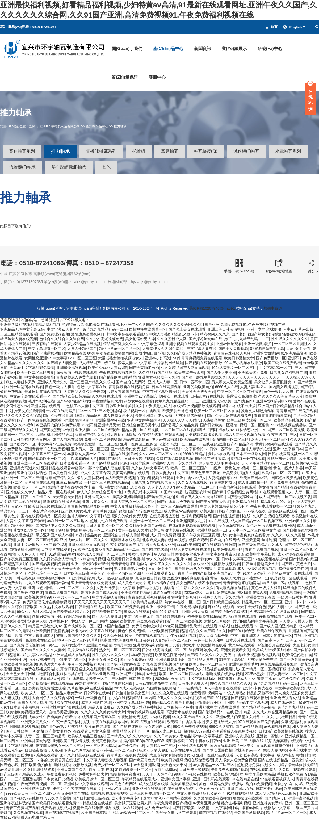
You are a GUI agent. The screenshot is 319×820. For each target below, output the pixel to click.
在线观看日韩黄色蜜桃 (125, 559)
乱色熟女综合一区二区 (43, 573)
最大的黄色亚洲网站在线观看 (167, 798)
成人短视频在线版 (15, 698)
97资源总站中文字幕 (267, 348)
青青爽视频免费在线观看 (201, 358)
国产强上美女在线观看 (186, 329)
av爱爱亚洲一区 (13, 769)
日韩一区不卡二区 (194, 382)
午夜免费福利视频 (191, 607)
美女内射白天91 (157, 726)
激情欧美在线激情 (88, 808)
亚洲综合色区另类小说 (140, 425)
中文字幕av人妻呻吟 (64, 329)
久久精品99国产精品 (155, 372)
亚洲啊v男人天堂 (194, 611)
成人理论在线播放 (121, 434)
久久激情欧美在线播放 (212, 798)
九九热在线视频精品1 (124, 698)
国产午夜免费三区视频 (200, 535)
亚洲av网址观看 (229, 344)
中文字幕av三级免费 (55, 444)
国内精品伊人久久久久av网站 (60, 525)
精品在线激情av (136, 439)
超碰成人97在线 (196, 731)
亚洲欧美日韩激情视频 (226, 329)
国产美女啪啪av (58, 731)
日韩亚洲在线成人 (90, 607)
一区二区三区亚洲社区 (292, 344)
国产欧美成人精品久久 (71, 611)
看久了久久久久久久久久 (170, 564)
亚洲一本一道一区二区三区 (151, 521)
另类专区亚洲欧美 (99, 674)
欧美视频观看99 (37, 597)
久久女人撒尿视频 (192, 482)
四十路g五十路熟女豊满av (63, 645)
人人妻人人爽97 (161, 487)
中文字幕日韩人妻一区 (46, 454)
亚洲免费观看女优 (160, 573)
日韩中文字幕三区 (236, 559)
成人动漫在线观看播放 (295, 554)
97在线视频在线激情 (219, 545)
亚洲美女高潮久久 (24, 468)
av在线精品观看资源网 (278, 664)
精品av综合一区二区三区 (133, 812)
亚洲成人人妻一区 (163, 382)
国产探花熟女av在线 (206, 339)
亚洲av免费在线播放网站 (33, 669)
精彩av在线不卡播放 (239, 406)
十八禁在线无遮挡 (61, 411)
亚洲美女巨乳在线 (260, 597)
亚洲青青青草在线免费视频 (46, 449)
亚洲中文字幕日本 (288, 449)
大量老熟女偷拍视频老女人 (120, 358)
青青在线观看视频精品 (146, 597)
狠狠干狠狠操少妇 (62, 530)
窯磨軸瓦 (169, 151)
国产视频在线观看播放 (203, 363)
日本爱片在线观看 (56, 549)
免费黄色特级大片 (146, 626)
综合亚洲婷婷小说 (204, 650)
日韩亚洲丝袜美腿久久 (124, 406)
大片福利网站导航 (168, 363)
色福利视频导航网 (135, 463)
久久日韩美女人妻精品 (58, 559)
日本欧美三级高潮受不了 (84, 573)
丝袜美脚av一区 (247, 750)
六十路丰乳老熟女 (99, 487)
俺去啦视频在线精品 (232, 588)
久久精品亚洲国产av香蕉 (145, 525)
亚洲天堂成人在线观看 (71, 655)
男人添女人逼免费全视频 (231, 382)
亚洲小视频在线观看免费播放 (189, 344)
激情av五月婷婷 (217, 621)
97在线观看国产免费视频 (258, 722)
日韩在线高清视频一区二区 (290, 454)
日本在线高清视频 (166, 387)
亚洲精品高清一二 (211, 530)
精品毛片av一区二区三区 (119, 348)
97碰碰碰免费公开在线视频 (58, 760)
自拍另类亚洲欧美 (63, 712)
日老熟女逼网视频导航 (288, 372)
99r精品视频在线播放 (288, 425)
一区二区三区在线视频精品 (183, 430)
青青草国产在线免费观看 (296, 411)
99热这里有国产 (88, 683)
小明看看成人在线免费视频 (234, 731)
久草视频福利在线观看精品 (50, 683)
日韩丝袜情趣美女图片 (32, 439)
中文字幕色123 (150, 344)
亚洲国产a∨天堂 (227, 573)
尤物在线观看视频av (152, 635)
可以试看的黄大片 (82, 458)
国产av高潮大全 (270, 640)
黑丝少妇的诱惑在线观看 (187, 578)
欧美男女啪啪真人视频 (241, 473)
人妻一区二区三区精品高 (37, 540)
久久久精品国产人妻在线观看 (185, 367)
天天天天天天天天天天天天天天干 (256, 377)
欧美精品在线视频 (79, 353)
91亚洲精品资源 (294, 353)
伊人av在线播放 (165, 439)
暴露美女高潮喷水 (241, 396)
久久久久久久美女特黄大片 (280, 396)
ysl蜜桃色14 (83, 549)
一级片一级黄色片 (225, 468)
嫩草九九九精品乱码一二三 (104, 329)
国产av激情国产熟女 (73, 401)
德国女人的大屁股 (32, 702)
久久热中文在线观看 (56, 607)
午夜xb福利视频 (183, 635)
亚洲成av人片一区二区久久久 (84, 540)
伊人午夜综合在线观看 (222, 688)
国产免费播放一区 (271, 358)
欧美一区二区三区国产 (189, 468)
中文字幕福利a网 (51, 578)
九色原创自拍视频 (150, 578)
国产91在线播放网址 (212, 458)
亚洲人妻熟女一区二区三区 (132, 501)
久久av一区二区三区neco (160, 454)
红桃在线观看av (244, 626)
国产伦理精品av (211, 712)
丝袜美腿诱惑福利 (190, 415)
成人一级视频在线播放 (114, 578)
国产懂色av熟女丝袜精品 (195, 568)
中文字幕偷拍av (194, 449)
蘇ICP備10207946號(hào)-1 (212, 308)
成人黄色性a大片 (132, 583)
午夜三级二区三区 (282, 434)
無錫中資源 (272, 308)
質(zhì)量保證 (125, 77)
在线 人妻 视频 (274, 750)
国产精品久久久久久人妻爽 (43, 650)
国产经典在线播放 (170, 616)
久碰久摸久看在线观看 (169, 693)
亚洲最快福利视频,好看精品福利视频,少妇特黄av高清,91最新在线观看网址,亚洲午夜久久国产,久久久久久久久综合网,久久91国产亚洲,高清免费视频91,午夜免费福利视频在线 (142, 324)
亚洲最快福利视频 (71, 367)
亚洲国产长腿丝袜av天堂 (136, 674)
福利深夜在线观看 (252, 592)
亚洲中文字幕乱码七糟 (131, 702)
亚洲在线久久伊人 (191, 478)
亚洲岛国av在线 (240, 789)
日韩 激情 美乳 (298, 348)
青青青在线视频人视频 (232, 353)
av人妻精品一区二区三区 (196, 487)
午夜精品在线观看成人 (140, 779)
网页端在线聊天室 (150, 669)
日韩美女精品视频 (139, 458)
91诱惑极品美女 (211, 420)
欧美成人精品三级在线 (86, 736)
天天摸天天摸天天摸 (296, 621)
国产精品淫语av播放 (258, 707)
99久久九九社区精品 (34, 611)
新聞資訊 (202, 48)
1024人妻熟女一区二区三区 (234, 367)
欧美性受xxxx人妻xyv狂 (107, 367)
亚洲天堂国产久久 (71, 769)
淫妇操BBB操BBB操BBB (143, 741)
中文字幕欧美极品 (39, 377)
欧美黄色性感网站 (170, 655)
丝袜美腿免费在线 (262, 659)
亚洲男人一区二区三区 (89, 449)
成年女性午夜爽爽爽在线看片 (245, 535)
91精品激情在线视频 (65, 487)
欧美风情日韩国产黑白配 (220, 511)
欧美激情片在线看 (211, 645)
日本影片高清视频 (44, 511)
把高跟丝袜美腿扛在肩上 (120, 640)
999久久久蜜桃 (221, 726)
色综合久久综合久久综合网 (61, 339)
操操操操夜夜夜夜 (125, 774)
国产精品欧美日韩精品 (117, 377)
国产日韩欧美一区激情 (218, 425)
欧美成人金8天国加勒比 (272, 650)
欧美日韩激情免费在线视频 (172, 530)
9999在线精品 (194, 454)
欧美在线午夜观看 (189, 372)
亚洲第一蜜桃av (269, 736)
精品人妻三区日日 (166, 731)
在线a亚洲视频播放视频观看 (196, 406)
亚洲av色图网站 (41, 588)
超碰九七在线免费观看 (108, 521)
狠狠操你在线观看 (248, 798)
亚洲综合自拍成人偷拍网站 (125, 535)
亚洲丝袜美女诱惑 (36, 741)
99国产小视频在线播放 (243, 363)
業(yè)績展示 (234, 48)
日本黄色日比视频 (63, 473)
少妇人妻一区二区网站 (89, 621)
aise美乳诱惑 (142, 655)
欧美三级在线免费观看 (282, 363)
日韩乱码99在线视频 (207, 396)
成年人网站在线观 (67, 439)
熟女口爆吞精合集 (214, 635)
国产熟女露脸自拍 (159, 497)
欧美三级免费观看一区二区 (249, 420)
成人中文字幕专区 (95, 473)
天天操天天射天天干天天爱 (58, 568)
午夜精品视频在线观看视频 (160, 434)
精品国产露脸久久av (120, 344)
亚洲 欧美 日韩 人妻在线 (243, 741)
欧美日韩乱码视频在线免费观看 (187, 760)
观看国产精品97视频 (212, 698)
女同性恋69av (17, 406)
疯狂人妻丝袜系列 (21, 382)
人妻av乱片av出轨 (298, 329)
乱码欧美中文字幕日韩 (256, 554)
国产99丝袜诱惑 (154, 549)
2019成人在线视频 (129, 688)
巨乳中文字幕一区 (71, 659)
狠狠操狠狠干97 (208, 702)
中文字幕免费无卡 (139, 616)
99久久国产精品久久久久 (230, 683)
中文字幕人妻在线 (201, 348)
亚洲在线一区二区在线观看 (35, 463)
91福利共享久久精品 (34, 655)
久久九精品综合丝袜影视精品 (293, 765)
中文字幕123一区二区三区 (74, 358)
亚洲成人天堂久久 (52, 382)
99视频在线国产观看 (191, 540)
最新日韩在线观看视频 (43, 391)
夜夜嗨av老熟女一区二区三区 (60, 745)
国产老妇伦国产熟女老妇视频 (256, 334)
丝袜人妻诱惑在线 (256, 449)
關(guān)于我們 (127, 48)
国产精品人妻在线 (202, 659)
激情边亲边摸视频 (86, 334)
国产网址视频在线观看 (155, 588)
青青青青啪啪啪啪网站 (272, 415)
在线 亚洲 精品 (238, 712)
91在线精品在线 (245, 779)
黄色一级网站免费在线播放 (221, 784)
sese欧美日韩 (188, 545)
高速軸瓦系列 (22, 151)
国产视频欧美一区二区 (46, 458)
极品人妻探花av (90, 478)
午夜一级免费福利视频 (86, 664)
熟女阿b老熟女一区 (29, 530)
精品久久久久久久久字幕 (20, 415)
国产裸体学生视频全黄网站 (234, 492)
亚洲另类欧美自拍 (198, 387)
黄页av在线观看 (137, 611)
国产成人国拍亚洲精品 (278, 626)
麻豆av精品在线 (69, 482)
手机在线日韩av (208, 741)
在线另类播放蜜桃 (164, 516)
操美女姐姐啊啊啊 (29, 411)
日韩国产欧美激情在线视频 (281, 731)
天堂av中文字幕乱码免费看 (32, 367)
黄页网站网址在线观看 (130, 473)
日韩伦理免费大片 (193, 683)
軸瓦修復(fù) (205, 151)
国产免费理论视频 (54, 334)
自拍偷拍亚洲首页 (24, 549)
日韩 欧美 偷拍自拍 (37, 765)
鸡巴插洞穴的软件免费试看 (58, 425)
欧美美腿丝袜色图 (177, 411)
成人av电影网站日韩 (293, 755)
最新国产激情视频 (249, 812)
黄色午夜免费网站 (133, 631)
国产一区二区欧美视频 (286, 430)
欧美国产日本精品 (254, 478)
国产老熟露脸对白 (47, 353)
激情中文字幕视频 (182, 597)
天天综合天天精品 (67, 497)
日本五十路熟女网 (251, 454)
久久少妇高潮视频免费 (104, 339)
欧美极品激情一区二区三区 (95, 444)
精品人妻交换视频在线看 (244, 434)
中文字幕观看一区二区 (46, 348)
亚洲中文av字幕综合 (140, 396)
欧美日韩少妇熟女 (228, 774)
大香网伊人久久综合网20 (163, 348)
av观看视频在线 (277, 726)
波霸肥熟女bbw (197, 492)
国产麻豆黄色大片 (296, 564)
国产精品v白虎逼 (303, 559)
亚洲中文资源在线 (239, 736)
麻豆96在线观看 (221, 607)
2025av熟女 (194, 592)
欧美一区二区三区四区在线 (216, 411)
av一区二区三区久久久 (75, 588)
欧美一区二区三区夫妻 (35, 372)
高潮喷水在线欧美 (125, 540)
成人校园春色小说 (118, 415)
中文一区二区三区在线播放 (239, 391)
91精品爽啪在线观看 (148, 722)
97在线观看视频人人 (276, 492)
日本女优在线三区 (277, 635)
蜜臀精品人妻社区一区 (131, 731)
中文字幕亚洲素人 (221, 554)
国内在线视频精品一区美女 (43, 516)
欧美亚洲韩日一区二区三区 (114, 750)
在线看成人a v (47, 678)
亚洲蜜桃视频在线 (110, 420)
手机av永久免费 (290, 774)
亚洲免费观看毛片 (170, 659)
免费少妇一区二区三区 (97, 530)
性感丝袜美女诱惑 (282, 458)
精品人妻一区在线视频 (140, 430)
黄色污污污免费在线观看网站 (270, 525)
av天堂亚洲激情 (146, 765)
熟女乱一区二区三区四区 (119, 650)
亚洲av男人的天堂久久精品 (174, 463)
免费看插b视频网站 (285, 592)
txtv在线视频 (218, 521)
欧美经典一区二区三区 (280, 473)
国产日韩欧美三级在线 (221, 602)
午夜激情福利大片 (107, 401)
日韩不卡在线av (220, 430)
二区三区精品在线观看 (18, 334)
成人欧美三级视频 (120, 478)
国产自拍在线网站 (131, 382)
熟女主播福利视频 (236, 803)
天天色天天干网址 (205, 473)
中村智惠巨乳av (262, 678)
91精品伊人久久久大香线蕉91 (200, 497)
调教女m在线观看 (173, 396)
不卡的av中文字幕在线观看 (289, 573)
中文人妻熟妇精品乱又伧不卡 (173, 334)
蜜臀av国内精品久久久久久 (78, 635)
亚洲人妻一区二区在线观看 (97, 430)
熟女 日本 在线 (101, 769)
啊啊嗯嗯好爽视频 (24, 726)
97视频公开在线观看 (248, 458)
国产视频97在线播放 (27, 798)
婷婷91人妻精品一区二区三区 (101, 554)
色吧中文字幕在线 (92, 387)
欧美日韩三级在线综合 (46, 506)
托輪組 (138, 151)
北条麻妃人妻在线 (130, 487)
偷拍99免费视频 (165, 611)
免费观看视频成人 (56, 808)
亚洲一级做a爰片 (258, 344)
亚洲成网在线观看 (45, 406)
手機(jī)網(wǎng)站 (239, 266)
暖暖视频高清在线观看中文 (287, 741)
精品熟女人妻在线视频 (18, 339)
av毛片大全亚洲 (52, 664)
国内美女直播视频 (233, 348)
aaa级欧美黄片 (122, 621)
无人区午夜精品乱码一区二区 (265, 463)
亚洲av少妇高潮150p (162, 358)
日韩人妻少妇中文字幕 (170, 473)
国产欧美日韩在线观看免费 (229, 415)
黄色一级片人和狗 (209, 640)
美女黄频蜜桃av (231, 525)
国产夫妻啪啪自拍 (144, 367)
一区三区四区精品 (101, 745)
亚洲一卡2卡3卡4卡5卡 (90, 564)
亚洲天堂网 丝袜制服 (264, 329)
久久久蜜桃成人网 (172, 339)
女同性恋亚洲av (37, 358)
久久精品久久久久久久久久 (22, 363)
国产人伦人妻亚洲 (221, 372)
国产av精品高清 (240, 444)
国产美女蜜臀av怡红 (56, 430)
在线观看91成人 (216, 626)
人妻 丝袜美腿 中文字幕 (115, 588)
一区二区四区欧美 (45, 793)
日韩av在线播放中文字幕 (155, 683)
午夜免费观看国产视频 (125, 545)
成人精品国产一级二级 (97, 363)
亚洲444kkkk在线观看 (86, 545)
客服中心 (157, 77)
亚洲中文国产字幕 (175, 779)
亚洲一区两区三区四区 (138, 444)
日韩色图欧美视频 (286, 478)
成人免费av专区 (157, 808)
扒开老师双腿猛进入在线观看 (80, 669)
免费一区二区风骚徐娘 (102, 439)
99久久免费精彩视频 (190, 726)
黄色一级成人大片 (133, 530)
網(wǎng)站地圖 (279, 266)
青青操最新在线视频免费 (128, 387)
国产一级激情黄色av (296, 659)
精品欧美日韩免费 (107, 611)
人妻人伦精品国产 (82, 348)
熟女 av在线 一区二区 (182, 602)
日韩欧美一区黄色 (97, 568)
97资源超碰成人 (158, 406)
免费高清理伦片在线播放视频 (47, 602)
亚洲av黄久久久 (97, 497)
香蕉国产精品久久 (90, 434)
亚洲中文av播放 (26, 545)
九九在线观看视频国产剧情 (46, 583)
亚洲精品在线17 (245, 501)
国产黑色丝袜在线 (28, 592)
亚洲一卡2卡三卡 (160, 607)
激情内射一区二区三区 (230, 439)
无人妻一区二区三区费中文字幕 (254, 530)
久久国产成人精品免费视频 (189, 353)
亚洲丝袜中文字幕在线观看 (64, 707)
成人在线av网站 (283, 702)
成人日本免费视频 (165, 535)
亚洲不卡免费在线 (302, 358)
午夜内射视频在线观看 (155, 478)
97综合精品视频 (91, 559)
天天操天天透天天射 (198, 391)
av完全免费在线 (291, 678)
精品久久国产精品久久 (207, 631)
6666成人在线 (226, 387)
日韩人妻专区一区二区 (104, 525)
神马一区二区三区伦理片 (77, 640)
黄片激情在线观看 (39, 482)
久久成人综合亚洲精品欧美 (275, 712)
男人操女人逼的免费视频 (219, 463)
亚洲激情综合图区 (78, 420)
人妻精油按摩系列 (223, 478)
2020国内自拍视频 (170, 678)
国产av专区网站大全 (145, 511)
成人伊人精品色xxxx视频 (276, 793)
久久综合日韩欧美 (22, 607)
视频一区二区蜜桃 (254, 425)
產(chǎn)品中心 (168, 48)
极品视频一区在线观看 (141, 411)
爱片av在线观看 (221, 454)
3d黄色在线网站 (123, 784)
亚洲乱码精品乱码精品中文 (108, 645)
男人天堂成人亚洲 (160, 545)
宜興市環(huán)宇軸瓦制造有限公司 (54, 126)
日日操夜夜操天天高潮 (43, 750)
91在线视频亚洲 (212, 444)
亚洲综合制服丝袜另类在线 (59, 674)
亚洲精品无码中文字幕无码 (22, 329)
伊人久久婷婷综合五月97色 (99, 492)
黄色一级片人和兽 (60, 387)
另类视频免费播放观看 (203, 434)
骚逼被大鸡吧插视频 (299, 334)
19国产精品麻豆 (88, 415)
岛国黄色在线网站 (161, 688)
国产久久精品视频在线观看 (82, 755)
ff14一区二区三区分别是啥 (99, 411)
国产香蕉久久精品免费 (179, 425)
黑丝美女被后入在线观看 (176, 812)
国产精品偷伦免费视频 (129, 449)
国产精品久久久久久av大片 (129, 736)
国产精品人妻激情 (62, 363)
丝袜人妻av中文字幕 (84, 516)
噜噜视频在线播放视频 (61, 501)
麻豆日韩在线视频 (220, 592)
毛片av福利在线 (41, 401)
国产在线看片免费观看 (175, 501)
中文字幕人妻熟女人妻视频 (105, 760)
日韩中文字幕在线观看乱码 (125, 334)
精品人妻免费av (180, 669)
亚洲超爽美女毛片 (76, 511)
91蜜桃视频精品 (240, 793)
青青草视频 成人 (231, 568)
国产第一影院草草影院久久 (203, 377)
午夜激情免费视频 (133, 717)
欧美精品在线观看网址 (185, 722)
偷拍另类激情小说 (47, 616)
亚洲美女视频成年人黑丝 (158, 377)
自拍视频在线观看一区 (147, 329)
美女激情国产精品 (164, 449)
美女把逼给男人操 (140, 339)
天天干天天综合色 (251, 607)
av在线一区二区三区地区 (67, 521)
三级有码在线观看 (47, 344)
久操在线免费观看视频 (174, 458)
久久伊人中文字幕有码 (150, 468)
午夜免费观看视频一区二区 (272, 506)
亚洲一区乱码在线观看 (24, 387)
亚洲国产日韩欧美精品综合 (280, 406)
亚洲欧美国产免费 (253, 372)
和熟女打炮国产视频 (123, 391)
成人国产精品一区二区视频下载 (285, 497)
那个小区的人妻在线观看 (108, 468)
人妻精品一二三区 (161, 745)
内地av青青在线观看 (240, 616)
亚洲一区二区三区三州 (24, 478)
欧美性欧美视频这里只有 (26, 712)
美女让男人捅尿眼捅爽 (272, 382)
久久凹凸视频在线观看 (271, 516)
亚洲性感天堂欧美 (216, 401)
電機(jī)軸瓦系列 (101, 151)
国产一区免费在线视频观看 (39, 420)
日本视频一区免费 (178, 707)
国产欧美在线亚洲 (58, 415)
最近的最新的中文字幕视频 (255, 621)
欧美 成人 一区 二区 (29, 487)
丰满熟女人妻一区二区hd (88, 454)
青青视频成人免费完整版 (76, 377)
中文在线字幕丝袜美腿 (161, 391)
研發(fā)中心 (270, 48)
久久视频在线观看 (106, 396)
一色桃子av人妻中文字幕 (83, 406)
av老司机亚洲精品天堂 (101, 425)
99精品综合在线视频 (95, 803)
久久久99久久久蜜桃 (288, 535)
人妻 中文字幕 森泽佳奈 (25, 521)
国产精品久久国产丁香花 (172, 702)
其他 (106, 167)
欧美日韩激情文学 (239, 358)
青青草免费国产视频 (109, 511)
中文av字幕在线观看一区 (30, 396)
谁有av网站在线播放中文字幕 (266, 808)
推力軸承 (120, 126)
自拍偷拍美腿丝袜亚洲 (185, 554)
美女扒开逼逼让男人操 (146, 554)
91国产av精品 (171, 492)
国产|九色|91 (243, 401)
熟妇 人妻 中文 (280, 607)
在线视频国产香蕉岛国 (97, 717)
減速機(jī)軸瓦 (246, 151)
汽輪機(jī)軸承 (22, 167)
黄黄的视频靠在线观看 (273, 444)
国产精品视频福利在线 (231, 516)
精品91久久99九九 (276, 501)
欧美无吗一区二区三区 (269, 439)
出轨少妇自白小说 (150, 353)
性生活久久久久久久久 (289, 339)
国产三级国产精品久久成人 (91, 382)
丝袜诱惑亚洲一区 (251, 430)
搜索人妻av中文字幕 (135, 363)
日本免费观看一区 (75, 463)
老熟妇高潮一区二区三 (177, 444)
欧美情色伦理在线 (297, 655)
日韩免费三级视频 (194, 769)
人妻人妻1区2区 (253, 387)
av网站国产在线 (75, 793)
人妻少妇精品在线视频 (82, 344)
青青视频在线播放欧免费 (87, 506)
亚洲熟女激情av (266, 353)
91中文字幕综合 (232, 659)
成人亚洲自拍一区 (253, 482)
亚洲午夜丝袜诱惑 (32, 473)
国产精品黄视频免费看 (50, 564)
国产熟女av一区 (23, 444)
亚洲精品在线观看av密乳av (63, 468)
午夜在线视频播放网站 (114, 353)
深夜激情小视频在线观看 (76, 372)
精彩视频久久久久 (215, 334)
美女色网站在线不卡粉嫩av (198, 583)
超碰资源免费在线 (293, 568)
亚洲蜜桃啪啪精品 (136, 592)
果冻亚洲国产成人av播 (154, 415)
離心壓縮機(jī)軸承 (69, 167)
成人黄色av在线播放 (181, 511)
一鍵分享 (311, 266)
